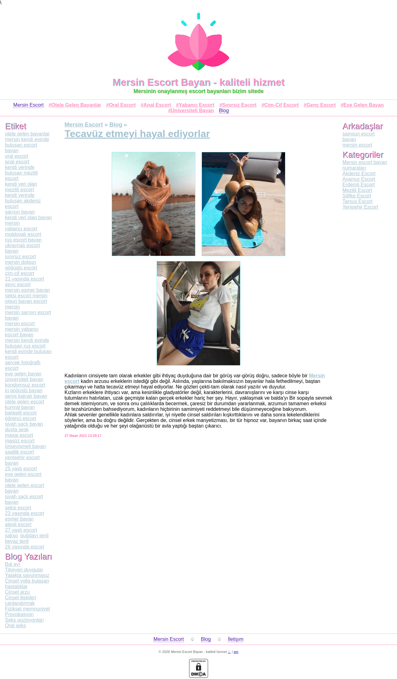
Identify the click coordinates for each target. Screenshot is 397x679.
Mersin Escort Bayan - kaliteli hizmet (199, 82)
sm (236, 652)
